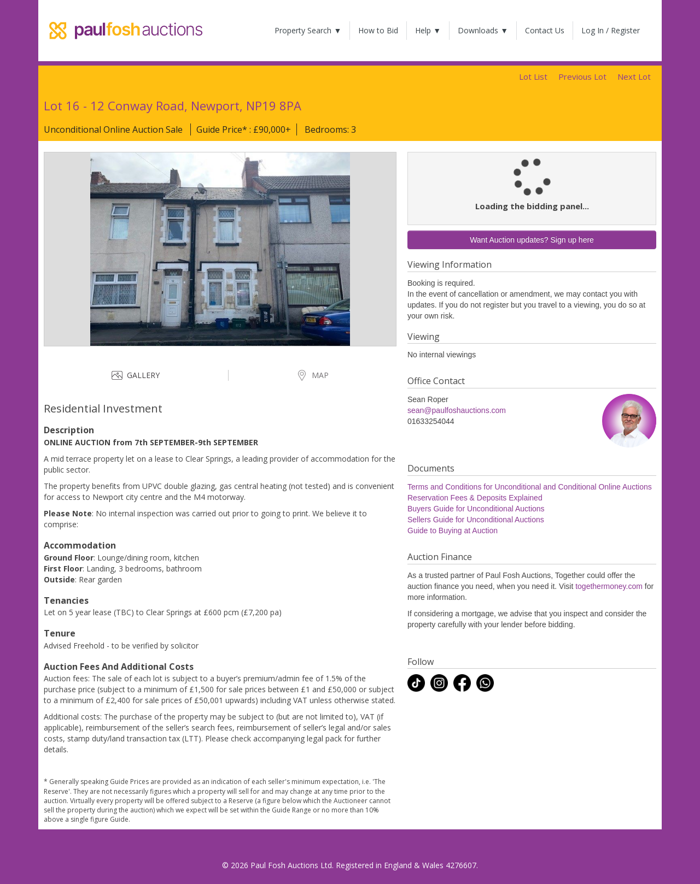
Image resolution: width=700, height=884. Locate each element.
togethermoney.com (609, 586)
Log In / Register (610, 30)
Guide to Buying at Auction (452, 530)
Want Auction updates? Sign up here (532, 239)
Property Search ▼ (308, 30)
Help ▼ (428, 30)
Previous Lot (582, 76)
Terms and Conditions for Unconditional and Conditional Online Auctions (529, 486)
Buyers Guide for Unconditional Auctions (476, 508)
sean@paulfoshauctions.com (456, 410)
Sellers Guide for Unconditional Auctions (475, 519)
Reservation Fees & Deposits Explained (474, 497)
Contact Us (544, 30)
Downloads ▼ (483, 30)
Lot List (533, 76)
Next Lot (634, 76)
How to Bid (378, 30)
